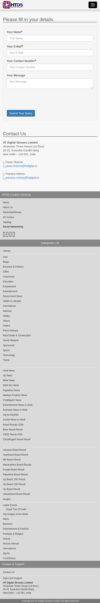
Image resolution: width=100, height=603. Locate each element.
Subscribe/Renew (12, 212)
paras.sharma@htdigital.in (21, 166)
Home (6, 202)
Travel (6, 360)
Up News (7, 375)
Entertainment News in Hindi (17, 405)
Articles (7, 251)
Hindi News (9, 370)
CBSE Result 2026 (12, 434)
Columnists (8, 276)
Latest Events (10, 505)
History (6, 538)
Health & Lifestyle (12, 301)
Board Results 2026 (13, 424)
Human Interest (11, 543)
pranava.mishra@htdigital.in (22, 177)
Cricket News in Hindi (14, 419)
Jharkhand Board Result (15, 454)
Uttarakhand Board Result (16, 494)
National (7, 311)
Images (7, 499)
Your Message (16, 75)
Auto (5, 257)
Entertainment (10, 291)
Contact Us (8, 572)
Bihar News (9, 380)
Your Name (14, 32)
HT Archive (8, 217)
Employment (9, 286)
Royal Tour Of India (16, 509)
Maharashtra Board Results (17, 464)
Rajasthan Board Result (15, 474)
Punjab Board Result (13, 469)
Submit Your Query (20, 113)
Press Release (10, 330)
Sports (6, 350)
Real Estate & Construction (17, 335)
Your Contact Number (21, 60)
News (6, 519)
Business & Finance (13, 266)
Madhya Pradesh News (15, 395)
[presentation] (36, 99)
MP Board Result (12, 459)
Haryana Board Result (14, 450)
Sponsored (8, 345)
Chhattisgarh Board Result (16, 439)
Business (7, 524)
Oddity (6, 316)
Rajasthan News (11, 390)
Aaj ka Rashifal (11, 414)
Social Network (11, 340)
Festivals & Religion (13, 534)
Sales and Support (12, 578)
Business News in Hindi (15, 410)
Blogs (6, 261)
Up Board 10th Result (14, 479)
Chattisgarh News (12, 400)
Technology (9, 355)
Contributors (9, 558)
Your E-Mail (14, 46)
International (9, 306)
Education (8, 281)
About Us (7, 207)
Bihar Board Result (13, 429)
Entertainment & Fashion (16, 528)
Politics (6, 325)
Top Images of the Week (15, 514)
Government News (12, 296)
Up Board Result (11, 489)
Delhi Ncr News (11, 385)
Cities (6, 271)
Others (6, 320)
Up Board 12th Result (14, 484)
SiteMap (7, 222)
